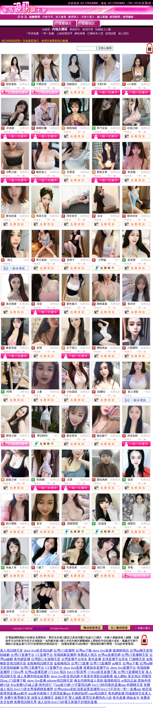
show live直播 (102, 650)
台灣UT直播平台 (22, 654)
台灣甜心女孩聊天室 (45, 659)
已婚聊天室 (137, 659)
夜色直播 (94, 659)
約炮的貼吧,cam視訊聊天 (89, 693)
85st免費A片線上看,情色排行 (31, 685)
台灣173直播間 (64, 650)
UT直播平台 (44, 654)
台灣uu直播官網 (109, 654)
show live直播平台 (123, 667)
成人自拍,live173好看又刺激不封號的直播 (67, 702)
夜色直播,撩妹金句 (126, 697)
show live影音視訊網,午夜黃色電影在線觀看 (82, 676)
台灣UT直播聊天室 (135, 654)
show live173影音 (41, 628)
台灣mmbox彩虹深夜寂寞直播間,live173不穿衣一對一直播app (97, 689)
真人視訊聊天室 (11, 650)
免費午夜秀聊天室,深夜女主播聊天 (29, 697)
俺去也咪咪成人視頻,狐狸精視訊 (97, 680)
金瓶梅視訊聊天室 (40, 663)
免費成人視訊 (87, 654)
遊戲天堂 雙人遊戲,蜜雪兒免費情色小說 (83, 697)
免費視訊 (24, 84)
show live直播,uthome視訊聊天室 (50, 680)
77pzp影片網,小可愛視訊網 (72, 685)
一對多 (25, 260)
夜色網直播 (22, 659)
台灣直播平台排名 (74, 659)
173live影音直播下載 (102, 672)
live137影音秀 (76, 672)
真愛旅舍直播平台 (96, 667)
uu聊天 (117, 663)
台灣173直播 (80, 663)
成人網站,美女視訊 (127, 676)
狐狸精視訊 (121, 650)
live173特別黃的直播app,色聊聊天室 (117, 685)
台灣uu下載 (83, 650)
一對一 (116, 260)
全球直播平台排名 (115, 659)
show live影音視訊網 (38, 650)
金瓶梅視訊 (62, 663)
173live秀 (17, 672)
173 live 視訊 (57, 672)
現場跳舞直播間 (65, 654)
